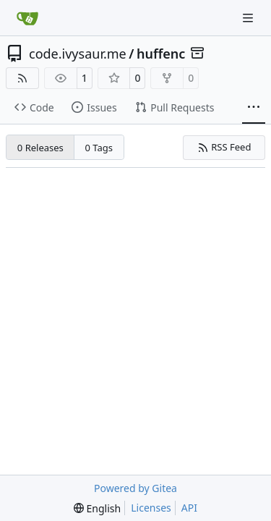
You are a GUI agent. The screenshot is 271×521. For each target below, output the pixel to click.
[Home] (27, 18)
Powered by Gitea (135, 488)
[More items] (253, 108)
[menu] (97, 508)
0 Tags (99, 147)
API (189, 507)
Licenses (151, 507)
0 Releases (40, 147)
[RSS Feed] (22, 78)
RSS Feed (224, 146)
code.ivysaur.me (77, 53)
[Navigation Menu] (249, 18)
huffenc (161, 53)
